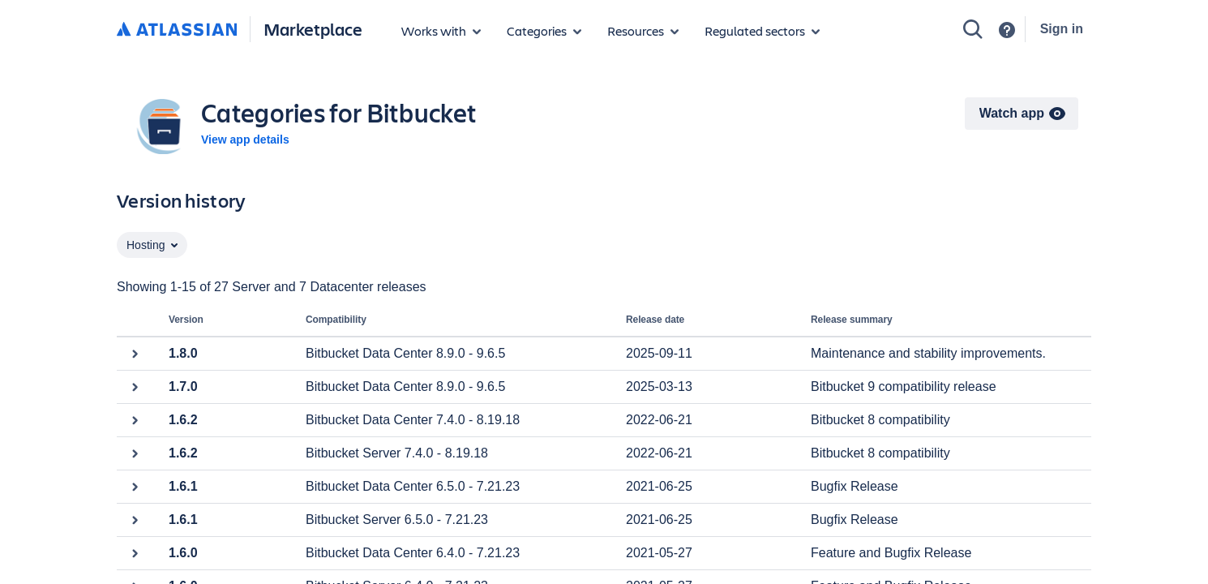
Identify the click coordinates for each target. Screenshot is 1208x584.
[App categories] (544, 30)
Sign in (1061, 29)
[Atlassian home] (177, 30)
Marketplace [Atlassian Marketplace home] (312, 29)
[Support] (1007, 30)
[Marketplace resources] (643, 30)
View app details (245, 139)
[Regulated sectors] (762, 30)
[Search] (973, 29)
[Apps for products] (441, 30)
